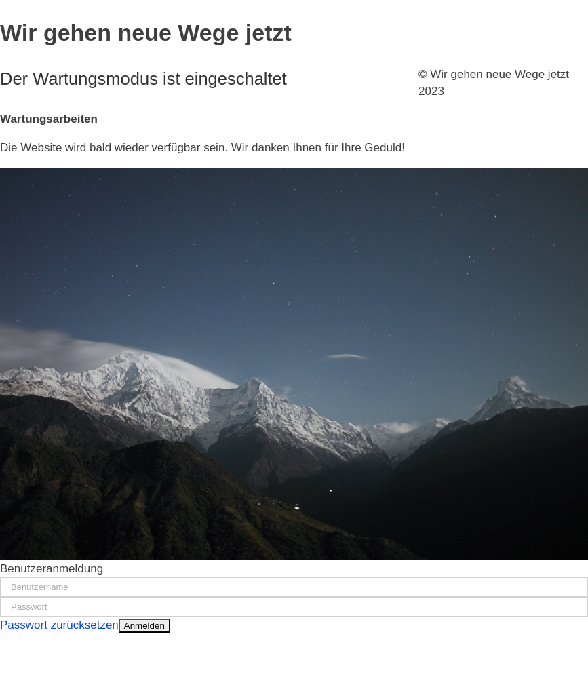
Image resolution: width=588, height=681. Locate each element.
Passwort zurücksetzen (59, 625)
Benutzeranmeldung (51, 568)
